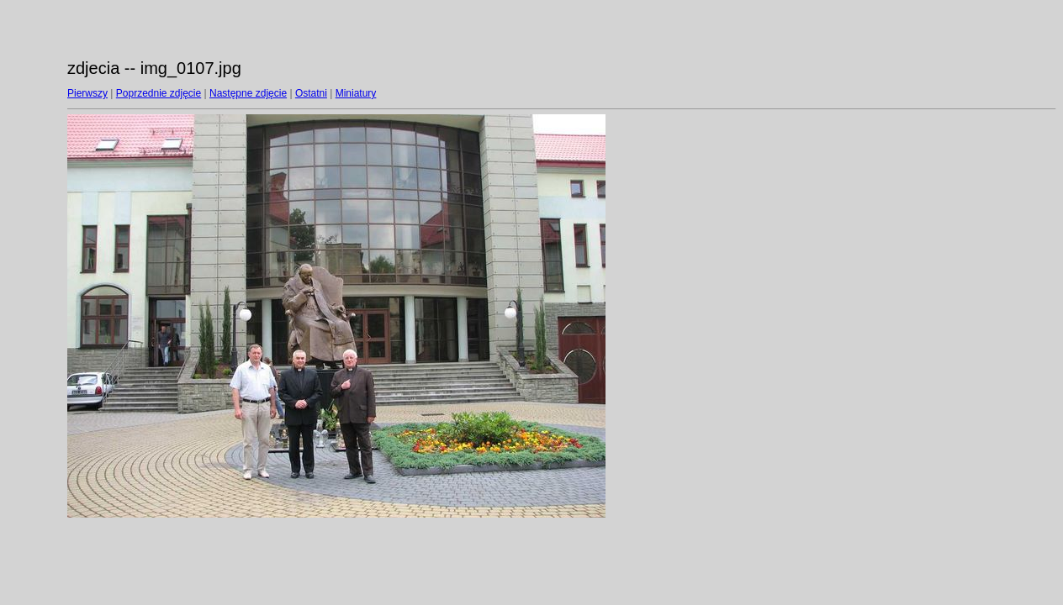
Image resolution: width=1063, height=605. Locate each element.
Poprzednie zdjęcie (158, 93)
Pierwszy (87, 93)
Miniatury (356, 93)
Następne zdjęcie (248, 93)
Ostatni (311, 93)
